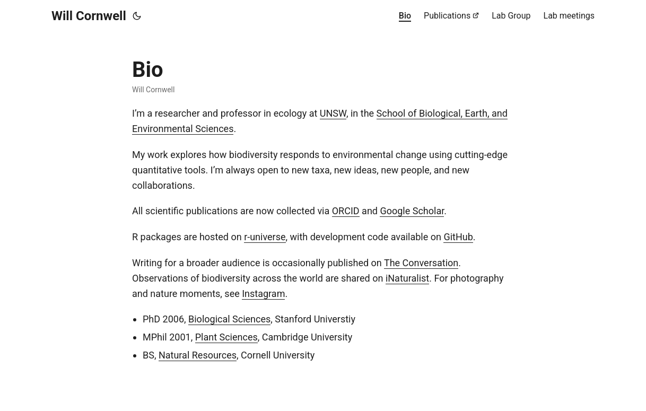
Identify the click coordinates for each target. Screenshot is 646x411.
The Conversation (421, 262)
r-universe (264, 236)
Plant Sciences (226, 337)
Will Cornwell (88, 15)
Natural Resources (198, 355)
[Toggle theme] (136, 16)
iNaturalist (407, 278)
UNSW (333, 113)
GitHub (458, 236)
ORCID (346, 210)
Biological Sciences (229, 319)
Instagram (263, 293)
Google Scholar (412, 210)
